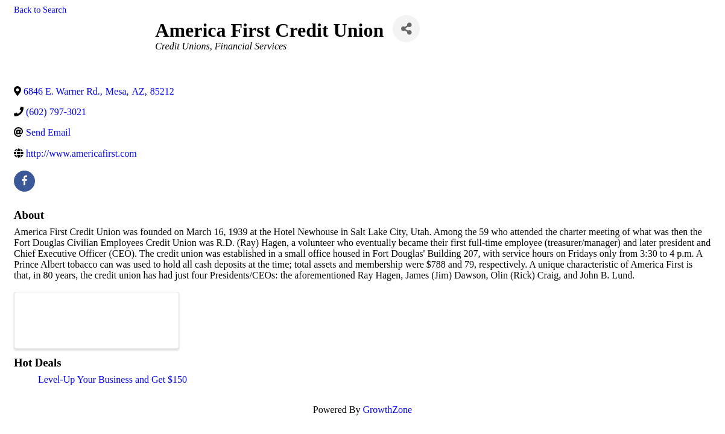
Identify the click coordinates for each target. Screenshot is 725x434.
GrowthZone (387, 409)
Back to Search (40, 9)
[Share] (406, 28)
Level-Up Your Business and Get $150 (112, 379)
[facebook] (24, 181)
